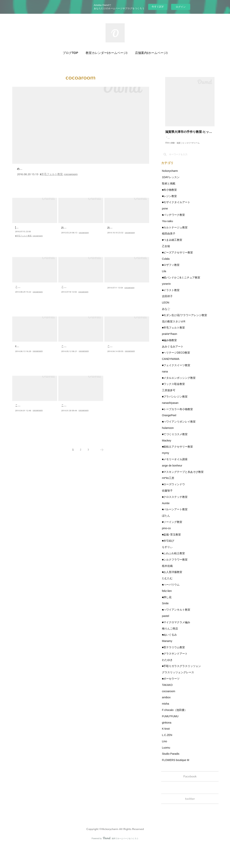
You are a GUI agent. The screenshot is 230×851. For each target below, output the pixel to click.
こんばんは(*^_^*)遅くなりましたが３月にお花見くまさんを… (34, 412)
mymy (165, 456)
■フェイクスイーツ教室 (176, 369)
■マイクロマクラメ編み (176, 626)
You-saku (167, 224)
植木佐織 (167, 569)
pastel (165, 619)
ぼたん (166, 519)
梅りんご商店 (170, 632)
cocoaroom (71, 183)
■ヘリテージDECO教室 (176, 356)
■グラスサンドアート (175, 657)
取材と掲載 (168, 187)
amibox (166, 701)
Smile (165, 607)
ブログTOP (70, 53)
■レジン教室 (169, 199)
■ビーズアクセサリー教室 (177, 256)
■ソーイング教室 (172, 525)
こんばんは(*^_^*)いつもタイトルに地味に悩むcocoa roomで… (80, 294)
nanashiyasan (170, 406)
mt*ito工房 (168, 481)
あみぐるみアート (172, 350)
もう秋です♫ (118, 227)
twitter (190, 804)
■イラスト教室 (171, 293)
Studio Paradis (170, 757)
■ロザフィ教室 (171, 268)
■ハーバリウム (171, 588)
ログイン (181, 6)
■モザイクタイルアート (176, 206)
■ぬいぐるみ (169, 638)
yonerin (166, 287)
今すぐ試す (158, 6)
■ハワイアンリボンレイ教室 (179, 425)
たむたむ (167, 582)
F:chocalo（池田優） (174, 713)
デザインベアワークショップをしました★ (53, 168)
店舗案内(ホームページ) (151, 53)
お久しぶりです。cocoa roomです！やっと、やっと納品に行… (80, 234)
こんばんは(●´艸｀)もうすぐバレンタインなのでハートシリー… (80, 412)
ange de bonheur (172, 469)
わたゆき (167, 663)
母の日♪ (114, 346)
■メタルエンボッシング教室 (179, 381)
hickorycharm (170, 174)
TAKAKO (167, 688)
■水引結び (168, 544)
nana (165, 375)
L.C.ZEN (167, 738)
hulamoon (168, 431)
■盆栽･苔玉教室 (171, 538)
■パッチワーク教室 (173, 218)
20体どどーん (119, 287)
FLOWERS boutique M (175, 763)
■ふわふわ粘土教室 (173, 557)
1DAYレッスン (171, 181)
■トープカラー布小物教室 (177, 413)
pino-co (166, 532)
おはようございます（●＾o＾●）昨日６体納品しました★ (124, 234)
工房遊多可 (168, 394)
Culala (166, 262)
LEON (165, 306)
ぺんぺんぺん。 (74, 287)
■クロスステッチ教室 (175, 500)
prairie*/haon (169, 337)
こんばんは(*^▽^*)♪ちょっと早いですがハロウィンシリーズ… (34, 294)
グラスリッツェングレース (178, 676)
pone (165, 212)
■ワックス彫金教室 (173, 387)
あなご (166, 312)
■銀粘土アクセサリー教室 (177, 450)
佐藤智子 (167, 494)
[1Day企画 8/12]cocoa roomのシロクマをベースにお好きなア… (34, 234)
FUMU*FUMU (170, 720)
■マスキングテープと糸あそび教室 (183, 475)
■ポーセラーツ (171, 682)
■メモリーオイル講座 (175, 463)
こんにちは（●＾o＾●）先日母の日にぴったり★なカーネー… (126, 353)
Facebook (190, 781)
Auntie (166, 507)
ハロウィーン (26, 287)
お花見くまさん (28, 405)
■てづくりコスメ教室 (175, 438)
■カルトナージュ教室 (175, 231)
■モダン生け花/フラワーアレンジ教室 (184, 318)
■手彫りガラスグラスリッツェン (181, 669)
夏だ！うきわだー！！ (34, 346)
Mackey (166, 444)
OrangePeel (169, 419)
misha (165, 707)
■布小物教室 (169, 193)
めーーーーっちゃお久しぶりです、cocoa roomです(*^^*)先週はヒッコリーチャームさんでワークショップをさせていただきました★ (79, 176)
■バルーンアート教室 (175, 513)
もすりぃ (167, 550)
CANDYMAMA (170, 362)
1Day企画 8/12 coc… (33, 227)
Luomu (166, 751)
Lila (164, 275)
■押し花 (166, 601)
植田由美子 (168, 237)
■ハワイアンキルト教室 (176, 613)
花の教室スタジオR (173, 325)
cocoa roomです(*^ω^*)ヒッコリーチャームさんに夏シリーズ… (34, 353)
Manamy (167, 644)
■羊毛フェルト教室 (51, 183)
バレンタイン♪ (73, 405)
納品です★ (70, 227)
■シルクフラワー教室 (175, 563)
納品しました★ (74, 346)
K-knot (166, 732)
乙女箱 (166, 249)
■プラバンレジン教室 (175, 400)
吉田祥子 (167, 300)
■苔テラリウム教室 (173, 651)
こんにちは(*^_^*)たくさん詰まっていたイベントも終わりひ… (80, 353)
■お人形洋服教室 (172, 575)
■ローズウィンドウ (173, 488)
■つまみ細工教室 (172, 243)
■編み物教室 (169, 344)
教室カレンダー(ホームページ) (106, 53)
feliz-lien (167, 594)
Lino (164, 745)
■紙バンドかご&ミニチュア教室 (181, 281)
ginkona (166, 726)
